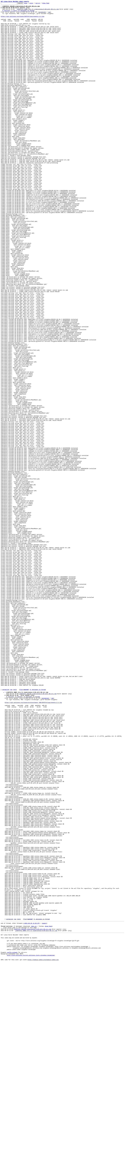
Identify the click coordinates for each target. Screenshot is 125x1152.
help (28, 4)
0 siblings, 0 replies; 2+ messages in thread (23, 835)
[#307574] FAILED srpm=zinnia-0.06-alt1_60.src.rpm (37, 832)
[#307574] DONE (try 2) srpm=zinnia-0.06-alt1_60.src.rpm (38, 10)
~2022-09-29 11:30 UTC (32, 1107)
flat (21, 827)
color (34, 4)
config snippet (12, 1141)
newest (44, 1107)
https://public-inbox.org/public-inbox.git (43, 1150)
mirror (41, 4)
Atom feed (48, 4)
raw (49, 14)
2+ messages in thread (38, 827)
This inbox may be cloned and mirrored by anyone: (19, 1123)
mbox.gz (34, 1110)
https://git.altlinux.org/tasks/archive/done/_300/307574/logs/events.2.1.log (33, 842)
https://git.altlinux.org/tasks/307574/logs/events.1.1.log (22, 19)
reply (15, 827)
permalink (42, 14)
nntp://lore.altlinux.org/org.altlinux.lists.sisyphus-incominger (31, 1144)
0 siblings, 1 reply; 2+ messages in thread (18, 12)
